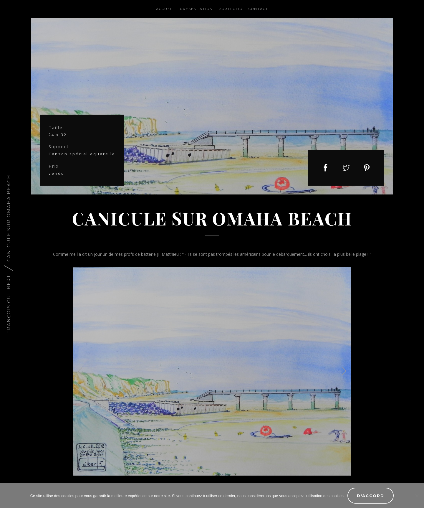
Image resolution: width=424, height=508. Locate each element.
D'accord (370, 495)
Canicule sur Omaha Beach (8, 218)
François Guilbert (8, 304)
